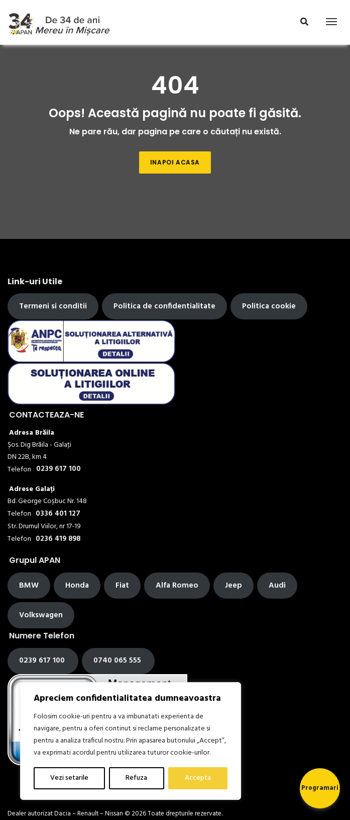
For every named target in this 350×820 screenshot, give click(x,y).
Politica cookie (269, 306)
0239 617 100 (43, 660)
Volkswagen (41, 615)
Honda (77, 585)
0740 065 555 (118, 660)
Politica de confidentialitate (164, 306)
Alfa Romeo (177, 585)
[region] (130, 741)
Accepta (198, 778)
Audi (277, 585)
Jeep (233, 585)
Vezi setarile (69, 778)
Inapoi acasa (175, 162)
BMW (29, 585)
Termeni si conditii (53, 306)
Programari (319, 788)
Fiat (122, 585)
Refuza (136, 778)
